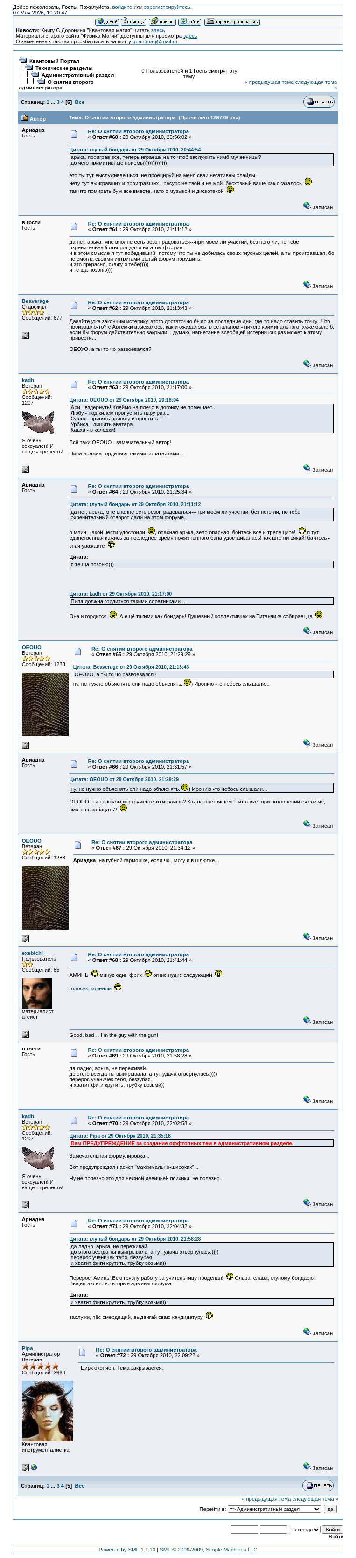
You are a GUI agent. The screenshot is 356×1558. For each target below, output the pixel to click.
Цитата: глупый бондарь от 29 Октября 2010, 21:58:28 (135, 1239)
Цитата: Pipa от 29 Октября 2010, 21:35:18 (120, 1136)
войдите (122, 7)
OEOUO (32, 647)
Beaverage (35, 301)
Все (79, 102)
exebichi (32, 953)
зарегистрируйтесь (167, 7)
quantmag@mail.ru (155, 41)
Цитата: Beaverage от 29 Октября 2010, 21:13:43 (131, 667)
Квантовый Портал (54, 61)
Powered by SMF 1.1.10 (126, 1549)
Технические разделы (64, 68)
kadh (28, 380)
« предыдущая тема (268, 82)
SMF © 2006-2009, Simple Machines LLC (208, 1549)
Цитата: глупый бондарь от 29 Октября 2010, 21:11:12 (135, 504)
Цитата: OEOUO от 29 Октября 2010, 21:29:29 (124, 779)
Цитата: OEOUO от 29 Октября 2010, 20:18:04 (124, 400)
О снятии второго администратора (56, 84)
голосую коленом (96, 988)
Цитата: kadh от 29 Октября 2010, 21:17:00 (121, 594)
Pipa (27, 1348)
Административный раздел (78, 75)
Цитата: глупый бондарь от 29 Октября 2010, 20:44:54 (135, 149)
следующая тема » (315, 1499)
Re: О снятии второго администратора (138, 131)
